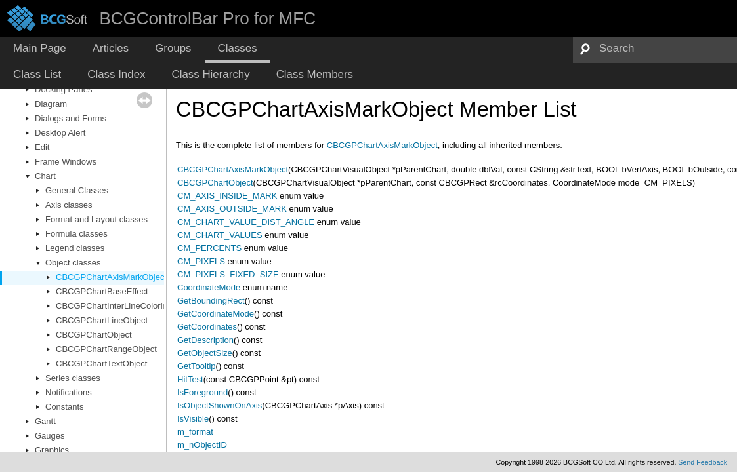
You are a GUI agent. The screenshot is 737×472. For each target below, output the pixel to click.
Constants (64, 407)
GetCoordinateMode (215, 314)
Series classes (72, 378)
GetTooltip (196, 366)
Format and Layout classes (96, 219)
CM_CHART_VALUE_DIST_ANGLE (245, 222)
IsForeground (202, 392)
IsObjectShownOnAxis (219, 405)
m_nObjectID (202, 445)
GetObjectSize (204, 353)
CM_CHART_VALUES (220, 235)
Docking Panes (63, 89)
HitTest (190, 379)
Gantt (45, 421)
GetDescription (205, 340)
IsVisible (193, 418)
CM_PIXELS (201, 261)
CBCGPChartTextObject (101, 363)
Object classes (73, 262)
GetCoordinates (207, 327)
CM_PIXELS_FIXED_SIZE (228, 274)
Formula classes (76, 234)
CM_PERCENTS (209, 248)
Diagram (51, 104)
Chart (45, 176)
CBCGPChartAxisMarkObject (111, 277)
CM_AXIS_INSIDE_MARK (227, 196)
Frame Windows (65, 162)
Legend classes (74, 248)
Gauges (50, 436)
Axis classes (69, 205)
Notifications (68, 392)
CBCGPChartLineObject (102, 320)
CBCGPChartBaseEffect (102, 291)
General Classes (76, 190)
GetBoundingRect (211, 300)
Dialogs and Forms (70, 118)
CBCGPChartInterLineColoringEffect (125, 306)
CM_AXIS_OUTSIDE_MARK (232, 209)
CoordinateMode (208, 287)
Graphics (52, 450)
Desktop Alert (60, 133)
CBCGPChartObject (94, 335)
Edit (42, 147)
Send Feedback (702, 462)
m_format (195, 432)
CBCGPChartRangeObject (106, 349)
